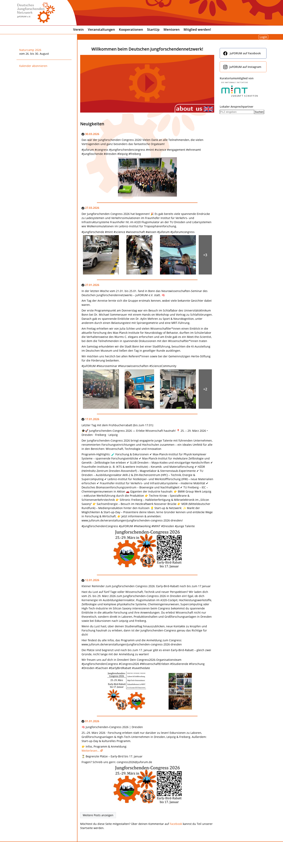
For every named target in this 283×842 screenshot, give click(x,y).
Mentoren (172, 29)
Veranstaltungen (101, 29)
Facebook (176, 824)
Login (263, 37)
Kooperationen (131, 29)
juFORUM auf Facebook (245, 53)
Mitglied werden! (197, 29)
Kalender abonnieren (33, 66)
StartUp (153, 29)
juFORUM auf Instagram (245, 67)
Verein (78, 29)
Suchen (259, 111)
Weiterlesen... (91, 750)
